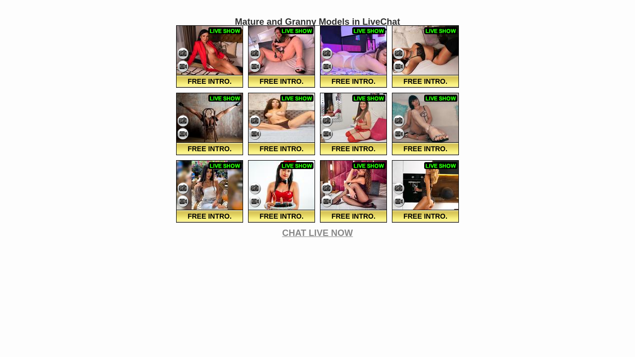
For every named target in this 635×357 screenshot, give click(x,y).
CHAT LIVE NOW (317, 233)
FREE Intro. (210, 81)
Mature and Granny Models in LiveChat (317, 22)
